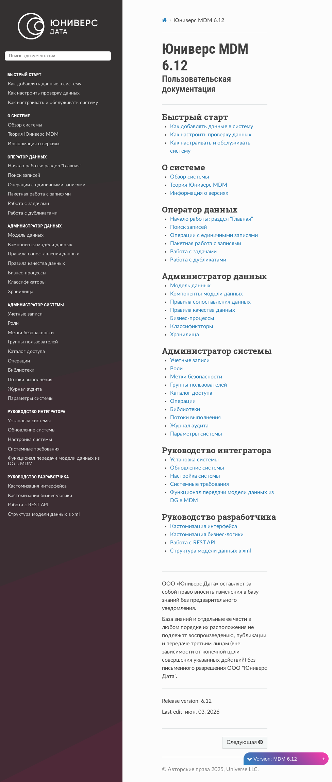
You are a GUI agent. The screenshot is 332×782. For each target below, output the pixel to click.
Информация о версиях (34, 143)
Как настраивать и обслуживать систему (53, 102)
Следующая (245, 742)
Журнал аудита (25, 389)
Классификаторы (27, 282)
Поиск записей (24, 175)
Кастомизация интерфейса (37, 486)
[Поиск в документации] (57, 56)
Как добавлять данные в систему (44, 83)
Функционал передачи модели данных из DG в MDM (54, 461)
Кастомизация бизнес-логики (40, 495)
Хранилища (20, 291)
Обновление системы (31, 429)
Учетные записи (25, 314)
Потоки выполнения (30, 379)
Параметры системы (30, 398)
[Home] (164, 20)
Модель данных (26, 235)
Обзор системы (25, 125)
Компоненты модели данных (40, 244)
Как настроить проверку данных (44, 93)
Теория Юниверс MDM (33, 134)
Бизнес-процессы (27, 272)
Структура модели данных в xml (44, 514)
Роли (13, 323)
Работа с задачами (28, 203)
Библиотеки (21, 370)
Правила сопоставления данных (43, 253)
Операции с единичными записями (46, 184)
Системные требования (34, 449)
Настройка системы (30, 439)
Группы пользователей (33, 341)
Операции (19, 360)
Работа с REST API (28, 504)
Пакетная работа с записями (39, 194)
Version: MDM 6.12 (272, 759)
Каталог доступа (26, 351)
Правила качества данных (36, 263)
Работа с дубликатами (32, 213)
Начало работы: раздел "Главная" (44, 165)
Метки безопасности (31, 332)
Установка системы (29, 420)
